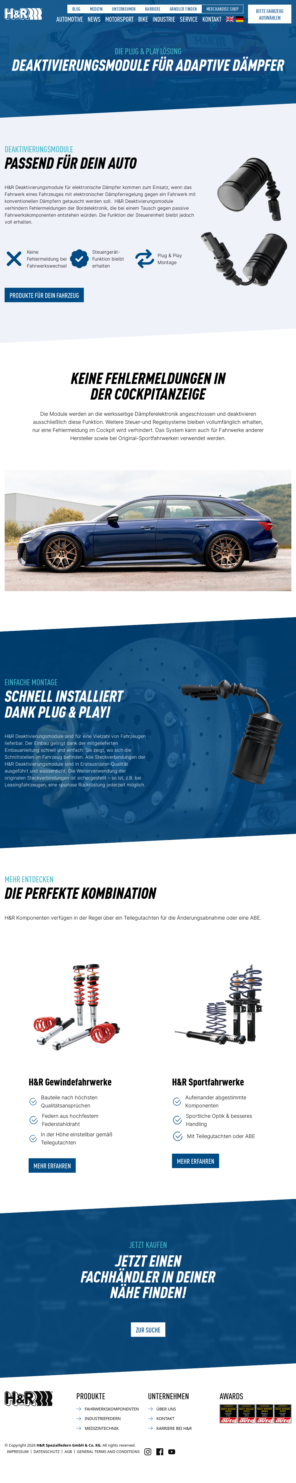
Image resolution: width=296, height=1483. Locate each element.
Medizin (96, 9)
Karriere (152, 9)
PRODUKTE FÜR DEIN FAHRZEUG (44, 295)
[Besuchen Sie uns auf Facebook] (159, 1451)
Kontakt (211, 18)
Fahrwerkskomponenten (107, 1409)
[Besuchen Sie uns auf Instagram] (147, 1451)
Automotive (69, 18)
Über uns (162, 1409)
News (94, 18)
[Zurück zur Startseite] (29, 1398)
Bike (143, 18)
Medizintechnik (97, 1428)
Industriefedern (98, 1418)
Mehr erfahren (52, 1165)
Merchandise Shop (222, 9)
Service (189, 18)
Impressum (18, 1451)
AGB (68, 1451)
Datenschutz (47, 1451)
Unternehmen (124, 9)
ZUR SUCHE (148, 1329)
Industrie (164, 18)
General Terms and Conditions (108, 1451)
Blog (76, 9)
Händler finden (183, 9)
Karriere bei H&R (170, 1428)
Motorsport (119, 18)
